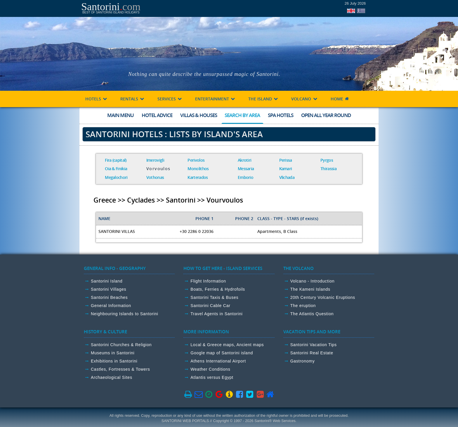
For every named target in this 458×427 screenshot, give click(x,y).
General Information (111, 305)
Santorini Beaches (109, 297)
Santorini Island (106, 281)
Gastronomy (302, 361)
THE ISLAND (263, 99)
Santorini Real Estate (311, 353)
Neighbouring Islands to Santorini (124, 313)
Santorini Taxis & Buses (214, 297)
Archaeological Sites (111, 377)
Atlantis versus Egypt (211, 377)
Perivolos (196, 160)
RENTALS (132, 99)
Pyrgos (326, 160)
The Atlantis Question (312, 313)
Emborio (245, 177)
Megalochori (116, 177)
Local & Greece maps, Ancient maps (227, 344)
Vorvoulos (158, 168)
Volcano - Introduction (312, 281)
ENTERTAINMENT (215, 99)
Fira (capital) (115, 160)
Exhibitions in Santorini (114, 361)
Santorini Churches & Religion (121, 344)
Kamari (285, 168)
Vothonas (155, 177)
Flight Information (208, 281)
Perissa (285, 160)
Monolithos (198, 168)
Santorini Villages (108, 289)
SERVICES (169, 99)
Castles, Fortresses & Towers (120, 369)
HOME (340, 99)
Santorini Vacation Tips (313, 344)
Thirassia (328, 168)
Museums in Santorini (112, 353)
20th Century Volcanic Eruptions (322, 297)
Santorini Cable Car (210, 305)
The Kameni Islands (310, 289)
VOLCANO (304, 99)
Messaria (246, 168)
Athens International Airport (218, 361)
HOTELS (96, 99)
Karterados (198, 177)
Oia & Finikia (116, 168)
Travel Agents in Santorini (216, 313)
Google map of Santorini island (221, 353)
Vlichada (286, 177)
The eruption (303, 305)
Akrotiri (244, 160)
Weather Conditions (210, 369)
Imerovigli (155, 160)
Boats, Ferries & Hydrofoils (217, 289)
